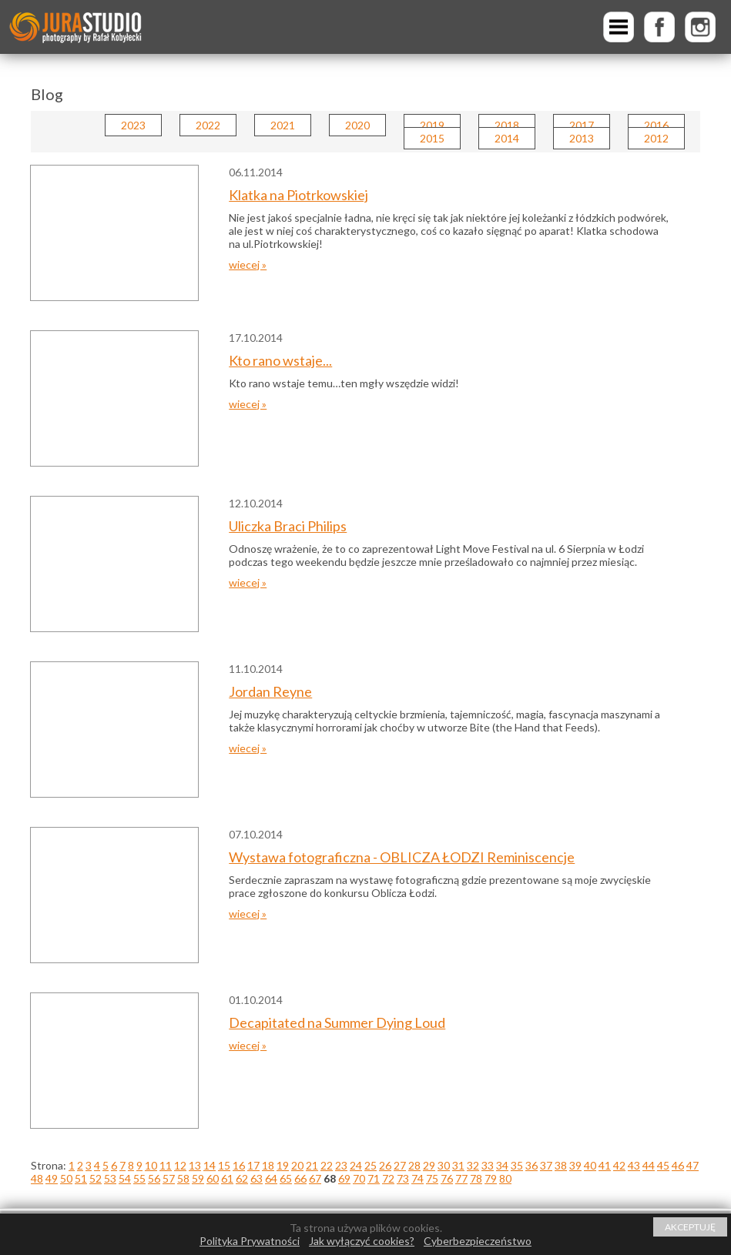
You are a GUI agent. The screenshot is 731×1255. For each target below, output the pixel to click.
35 (517, 1165)
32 (473, 1165)
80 (505, 1178)
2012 (656, 138)
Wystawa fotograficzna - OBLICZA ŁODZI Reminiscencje (402, 856)
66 (300, 1178)
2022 (208, 125)
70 (359, 1178)
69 (344, 1178)
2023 (133, 125)
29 (429, 1165)
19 (283, 1165)
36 (531, 1165)
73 (403, 1178)
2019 (432, 125)
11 (165, 1165)
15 (224, 1165)
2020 (357, 125)
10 (151, 1165)
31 (458, 1165)
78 (476, 1178)
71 (373, 1178)
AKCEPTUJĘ (690, 1227)
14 (209, 1165)
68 (330, 1178)
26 (385, 1165)
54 (125, 1178)
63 (256, 1178)
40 (590, 1165)
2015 (432, 138)
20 (297, 1165)
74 (417, 1178)
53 (110, 1178)
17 (253, 1165)
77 (461, 1178)
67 (315, 1178)
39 (575, 1165)
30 (444, 1165)
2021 (282, 125)
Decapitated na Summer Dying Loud (337, 1022)
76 (447, 1178)
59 (198, 1178)
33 (487, 1165)
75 (432, 1178)
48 (37, 1178)
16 (239, 1165)
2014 (507, 138)
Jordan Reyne (270, 691)
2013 (581, 138)
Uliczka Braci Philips (288, 525)
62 (242, 1178)
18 (268, 1165)
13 (195, 1165)
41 (605, 1165)
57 (169, 1178)
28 (414, 1165)
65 (286, 1178)
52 (95, 1178)
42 (619, 1165)
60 (212, 1178)
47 (692, 1165)
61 (227, 1178)
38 (561, 1165)
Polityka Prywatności (250, 1240)
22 (326, 1165)
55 (139, 1178)
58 (183, 1178)
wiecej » (248, 264)
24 (356, 1165)
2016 (656, 125)
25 (370, 1165)
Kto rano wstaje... (280, 360)
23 (341, 1165)
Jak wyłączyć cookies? (361, 1240)
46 (678, 1165)
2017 (581, 125)
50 (66, 1178)
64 (271, 1178)
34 (502, 1165)
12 (180, 1165)
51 (81, 1178)
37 (546, 1165)
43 (634, 1165)
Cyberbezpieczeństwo (477, 1240)
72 (388, 1178)
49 (51, 1178)
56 (154, 1178)
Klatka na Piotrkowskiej (298, 194)
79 (491, 1178)
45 (663, 1165)
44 (648, 1165)
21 (312, 1165)
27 (400, 1165)
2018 (507, 125)
